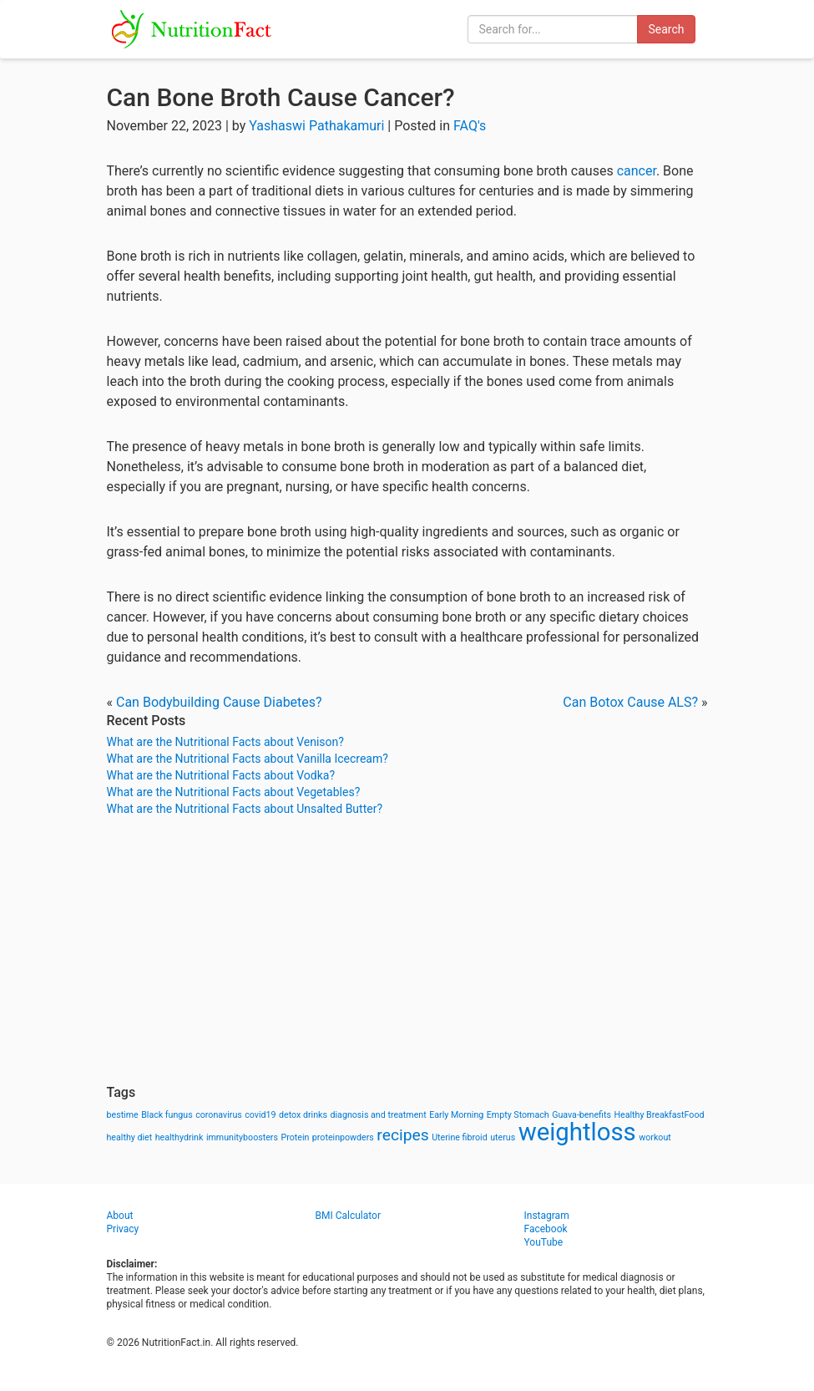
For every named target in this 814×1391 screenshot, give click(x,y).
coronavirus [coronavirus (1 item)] (218, 1114)
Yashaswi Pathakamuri (316, 126)
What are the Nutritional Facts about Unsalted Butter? (245, 808)
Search (666, 29)
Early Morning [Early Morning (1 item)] (456, 1114)
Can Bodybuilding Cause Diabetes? (219, 702)
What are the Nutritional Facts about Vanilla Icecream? (247, 758)
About (120, 1215)
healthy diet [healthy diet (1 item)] (130, 1137)
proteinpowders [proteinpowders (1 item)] (343, 1137)
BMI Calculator (349, 1215)
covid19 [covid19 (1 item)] (260, 1114)
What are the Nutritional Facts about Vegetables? (234, 792)
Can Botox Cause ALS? (630, 702)
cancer (636, 171)
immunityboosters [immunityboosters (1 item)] (242, 1137)
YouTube (544, 1242)
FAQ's (469, 126)
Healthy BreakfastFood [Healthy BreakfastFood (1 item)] (659, 1114)
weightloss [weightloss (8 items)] (577, 1132)
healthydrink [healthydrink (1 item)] (179, 1137)
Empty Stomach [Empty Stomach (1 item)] (518, 1114)
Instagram (546, 1215)
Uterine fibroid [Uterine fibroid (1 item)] (460, 1137)
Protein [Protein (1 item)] (295, 1137)
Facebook (546, 1229)
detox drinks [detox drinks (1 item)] (303, 1114)
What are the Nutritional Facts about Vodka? (221, 775)
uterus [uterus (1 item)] (502, 1137)
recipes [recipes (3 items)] (402, 1135)
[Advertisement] (407, 951)
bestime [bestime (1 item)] (123, 1114)
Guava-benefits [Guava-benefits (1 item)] (581, 1114)
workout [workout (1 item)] (655, 1137)
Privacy (123, 1229)
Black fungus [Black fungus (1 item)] (166, 1114)
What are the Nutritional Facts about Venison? (225, 742)
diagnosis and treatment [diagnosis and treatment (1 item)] (379, 1114)
